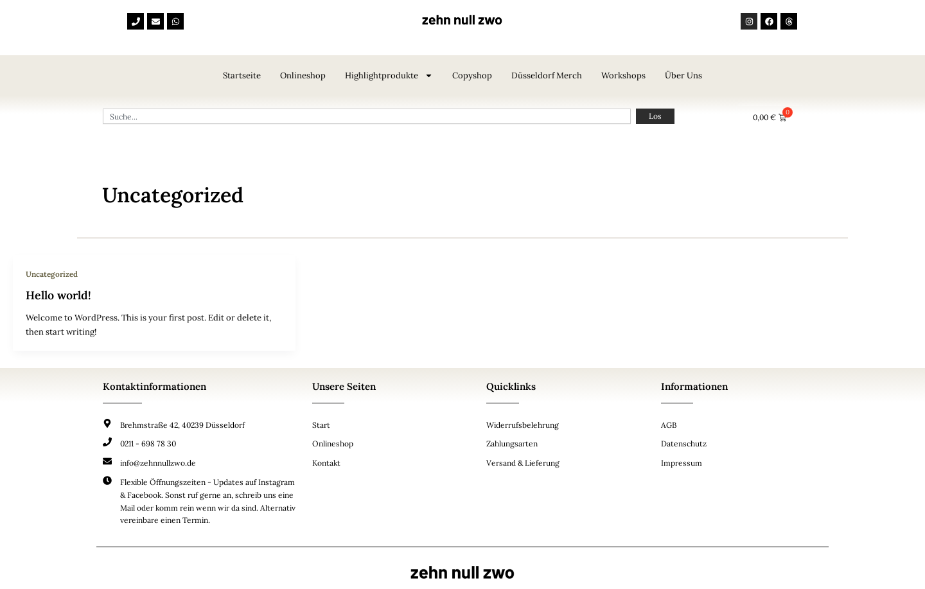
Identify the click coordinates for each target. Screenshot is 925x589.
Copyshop (472, 75)
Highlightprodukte (389, 75)
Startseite (242, 75)
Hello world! (59, 295)
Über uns (683, 75)
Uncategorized (52, 274)
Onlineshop (303, 75)
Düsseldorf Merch (546, 75)
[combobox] (367, 116)
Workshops (623, 75)
